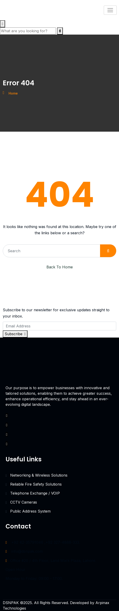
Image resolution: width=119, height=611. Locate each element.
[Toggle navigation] (110, 10)
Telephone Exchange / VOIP (35, 493)
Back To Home (59, 267)
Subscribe (15, 334)
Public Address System (30, 511)
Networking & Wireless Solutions (38, 475)
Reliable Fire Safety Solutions (36, 484)
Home (13, 93)
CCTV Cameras (23, 502)
